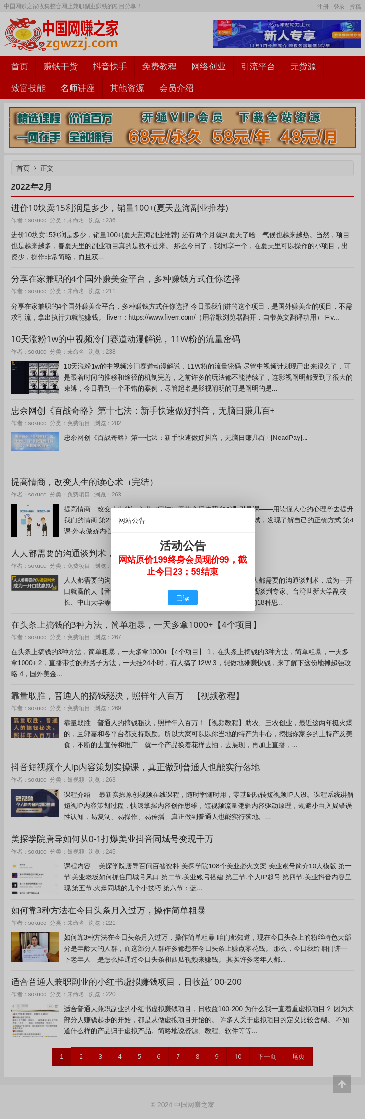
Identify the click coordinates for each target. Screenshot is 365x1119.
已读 (182, 597)
